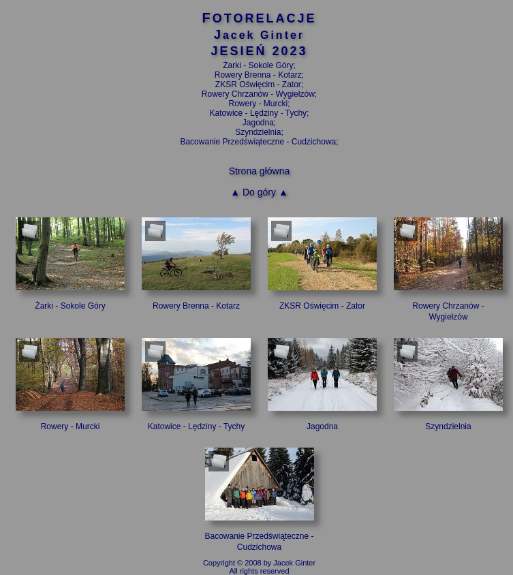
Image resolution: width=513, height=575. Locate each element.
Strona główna (259, 171)
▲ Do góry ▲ (259, 192)
